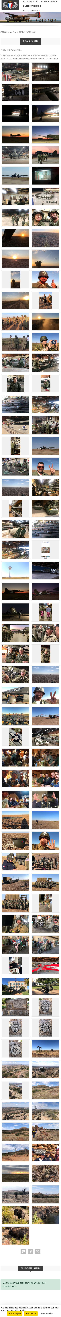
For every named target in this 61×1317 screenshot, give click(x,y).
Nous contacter (31, 10)
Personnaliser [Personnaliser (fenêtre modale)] (47, 1313)
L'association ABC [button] (32, 6)
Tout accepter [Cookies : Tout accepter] (14, 1313)
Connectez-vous (11, 1283)
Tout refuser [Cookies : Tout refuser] (30, 1313)
